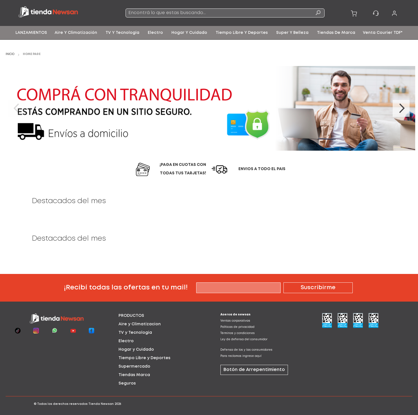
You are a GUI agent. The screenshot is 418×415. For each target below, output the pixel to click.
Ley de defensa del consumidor (243, 339)
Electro (126, 341)
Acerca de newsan (235, 314)
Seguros (127, 383)
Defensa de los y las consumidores (246, 350)
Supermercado (134, 366)
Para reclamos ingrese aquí (240, 356)
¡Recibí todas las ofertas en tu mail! (126, 288)
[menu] (209, 33)
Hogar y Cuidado (136, 349)
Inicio (10, 54)
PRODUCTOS (131, 315)
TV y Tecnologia (135, 332)
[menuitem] (31, 33)
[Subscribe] (318, 287)
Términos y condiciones (237, 333)
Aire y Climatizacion (140, 324)
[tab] (158, 316)
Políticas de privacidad (237, 327)
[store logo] (58, 13)
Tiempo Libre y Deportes (144, 358)
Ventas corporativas (235, 321)
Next (401, 108)
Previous (16, 108)
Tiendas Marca (134, 375)
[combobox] (225, 12)
